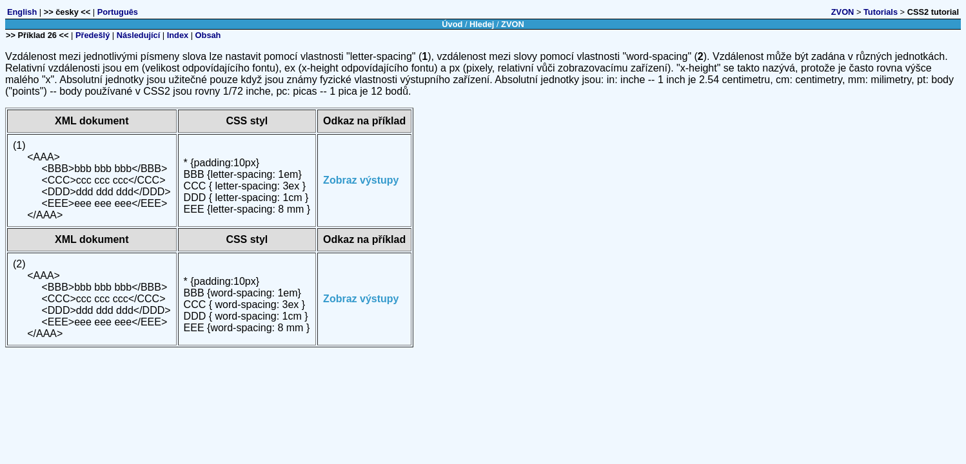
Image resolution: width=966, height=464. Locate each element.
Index (177, 35)
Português (117, 12)
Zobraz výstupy (361, 180)
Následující (139, 35)
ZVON (842, 12)
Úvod (452, 24)
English (22, 12)
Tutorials (880, 12)
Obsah (208, 35)
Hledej (481, 24)
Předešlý (92, 35)
